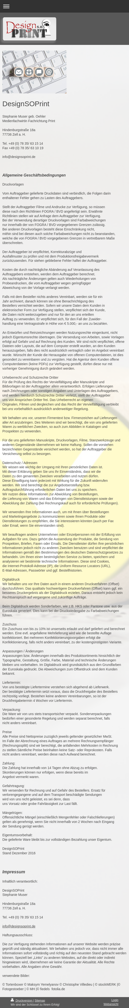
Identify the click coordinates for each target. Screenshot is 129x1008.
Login (114, 1000)
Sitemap (40, 1000)
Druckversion (22, 1000)
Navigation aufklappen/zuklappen (64, 6)
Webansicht (111, 1004)
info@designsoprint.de (19, 926)
